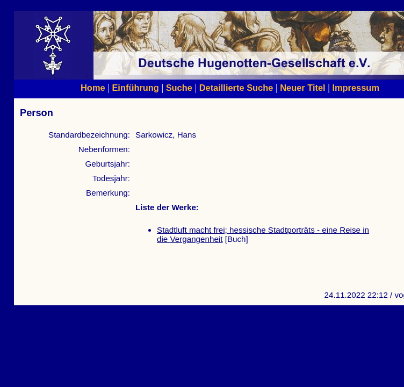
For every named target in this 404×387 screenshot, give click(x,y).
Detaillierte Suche (236, 87)
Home (93, 87)
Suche (179, 87)
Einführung (135, 87)
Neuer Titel (303, 87)
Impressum (355, 87)
